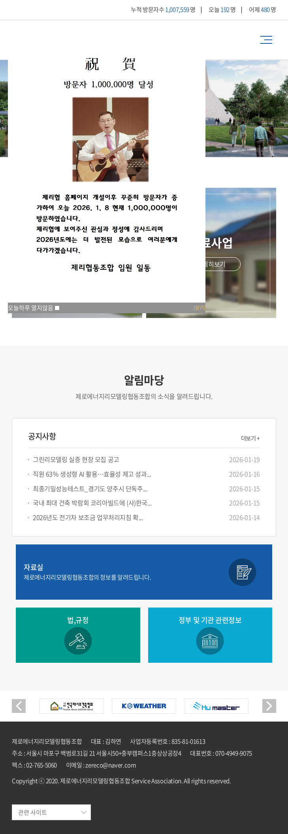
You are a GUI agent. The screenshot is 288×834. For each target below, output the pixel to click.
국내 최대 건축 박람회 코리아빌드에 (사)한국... (92, 503)
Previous (19, 706)
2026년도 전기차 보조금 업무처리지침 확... (88, 517)
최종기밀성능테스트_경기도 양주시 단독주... (90, 488)
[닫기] (199, 307)
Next (269, 706)
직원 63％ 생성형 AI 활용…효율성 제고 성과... (92, 474)
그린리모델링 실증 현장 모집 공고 (76, 459)
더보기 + (250, 437)
